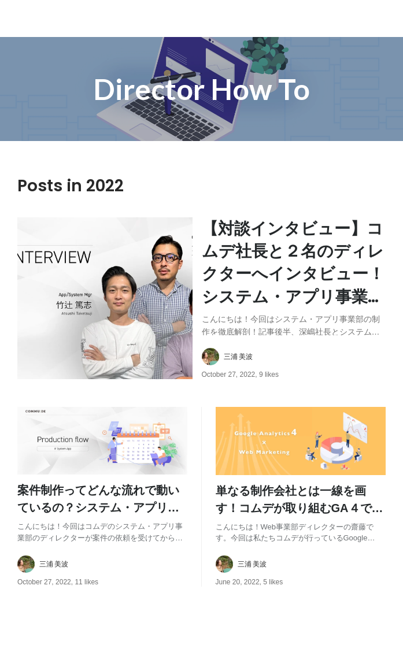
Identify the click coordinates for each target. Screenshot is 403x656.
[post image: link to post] (105, 298)
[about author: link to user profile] (301, 356)
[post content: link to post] (294, 276)
